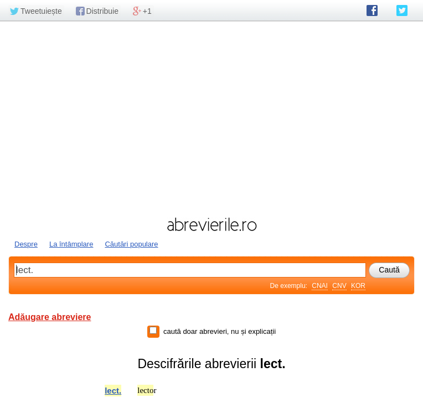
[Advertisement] (211, 117)
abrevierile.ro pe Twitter (401, 10)
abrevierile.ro (211, 224)
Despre (26, 244)
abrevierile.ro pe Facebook (372, 10)
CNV (339, 286)
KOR (358, 286)
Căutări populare (131, 244)
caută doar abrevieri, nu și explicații (219, 331)
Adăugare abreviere (49, 317)
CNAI (320, 286)
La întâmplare (71, 244)
